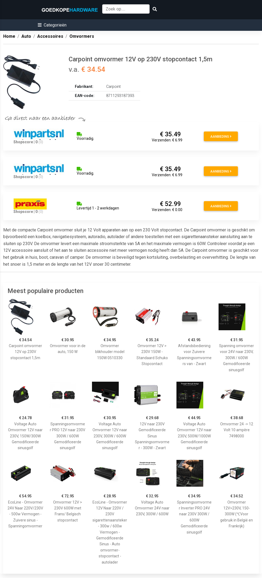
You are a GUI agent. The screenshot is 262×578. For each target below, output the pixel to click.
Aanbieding (220, 136)
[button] (52, 25)
